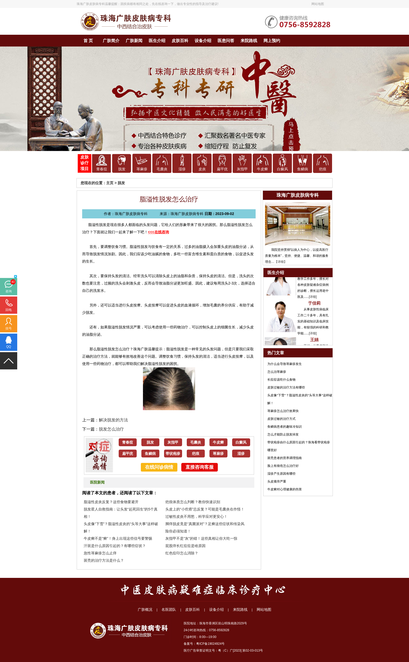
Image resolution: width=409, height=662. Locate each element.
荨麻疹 (141, 169)
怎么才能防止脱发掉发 (283, 434)
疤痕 (322, 169)
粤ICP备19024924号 (210, 644)
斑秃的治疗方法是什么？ (104, 560)
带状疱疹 (173, 454)
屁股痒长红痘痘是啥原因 (185, 546)
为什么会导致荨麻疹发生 (284, 364)
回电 (8, 310)
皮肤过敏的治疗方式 (281, 419)
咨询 (8, 291)
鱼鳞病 (302, 169)
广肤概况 (145, 609)
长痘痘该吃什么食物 (281, 379)
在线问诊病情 (159, 467)
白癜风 (282, 169)
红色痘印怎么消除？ (181, 553)
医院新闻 (97, 482)
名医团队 (168, 609)
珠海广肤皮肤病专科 (91, 4)
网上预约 (271, 40)
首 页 (88, 40)
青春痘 (101, 169)
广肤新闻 (134, 40)
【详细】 (280, 262)
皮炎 (202, 169)
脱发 (121, 169)
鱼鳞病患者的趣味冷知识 (284, 426)
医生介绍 (157, 40)
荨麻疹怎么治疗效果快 (283, 411)
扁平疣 (222, 169)
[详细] (313, 297)
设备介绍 (203, 40)
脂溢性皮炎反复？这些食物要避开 (111, 502)
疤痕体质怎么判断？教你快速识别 (192, 502)
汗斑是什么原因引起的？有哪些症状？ (115, 546)
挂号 (8, 328)
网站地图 (317, 4)
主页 (109, 183)
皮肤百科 (180, 40)
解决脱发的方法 (113, 420)
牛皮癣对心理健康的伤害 (284, 489)
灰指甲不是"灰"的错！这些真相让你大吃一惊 (201, 538)
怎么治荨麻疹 (276, 372)
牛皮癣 (262, 169)
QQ (8, 347)
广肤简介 (111, 40)
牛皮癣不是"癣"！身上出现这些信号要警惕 (118, 538)
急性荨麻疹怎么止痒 (100, 553)
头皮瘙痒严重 (276, 481)
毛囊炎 (162, 169)
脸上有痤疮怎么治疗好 (283, 466)
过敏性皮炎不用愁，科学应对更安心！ (196, 516)
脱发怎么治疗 (111, 429)
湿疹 (182, 169)
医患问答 (226, 40)
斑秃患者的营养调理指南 (284, 458)
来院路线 (248, 40)
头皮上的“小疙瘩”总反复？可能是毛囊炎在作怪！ (204, 509)
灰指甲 (242, 169)
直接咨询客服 (199, 467)
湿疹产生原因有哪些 (281, 473)
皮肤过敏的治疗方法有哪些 (286, 387)
